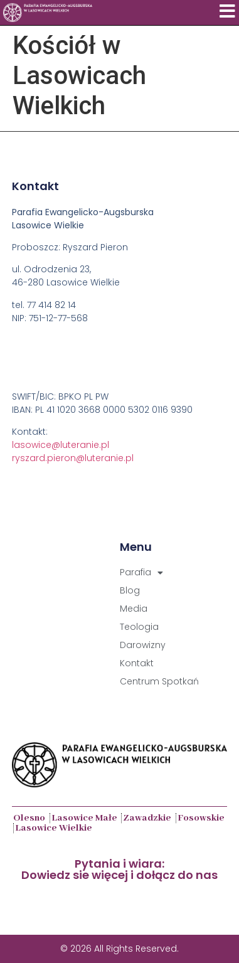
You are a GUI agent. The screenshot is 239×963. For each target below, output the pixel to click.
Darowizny (143, 645)
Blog (130, 590)
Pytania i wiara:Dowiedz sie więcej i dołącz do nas (119, 869)
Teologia (139, 626)
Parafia (141, 572)
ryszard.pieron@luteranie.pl (73, 458)
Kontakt (137, 663)
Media (133, 608)
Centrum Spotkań (159, 681)
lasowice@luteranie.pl (60, 445)
